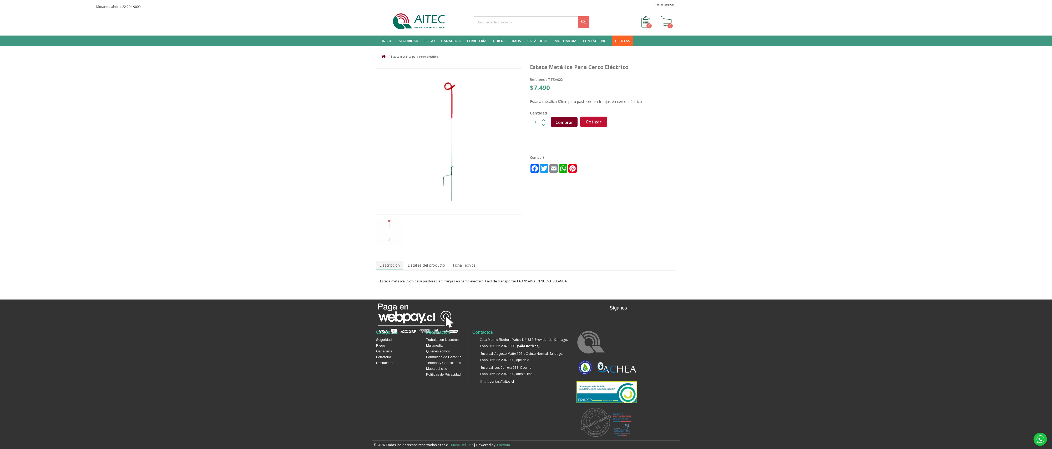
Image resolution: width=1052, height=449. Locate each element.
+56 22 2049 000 (502, 346)
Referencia (538, 79)
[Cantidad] (535, 122)
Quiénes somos (438, 351)
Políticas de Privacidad (443, 374)
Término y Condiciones (443, 363)
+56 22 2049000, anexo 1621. (512, 374)
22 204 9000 (131, 6)
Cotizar (593, 122)
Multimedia (434, 345)
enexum (504, 444)
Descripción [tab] (390, 265)
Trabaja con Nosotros (442, 340)
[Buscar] (531, 21)
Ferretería (383, 357)
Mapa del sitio (436, 369)
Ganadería (384, 351)
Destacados (385, 363)
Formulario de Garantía (443, 357)
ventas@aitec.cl (502, 381)
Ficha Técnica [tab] (464, 265)
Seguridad (384, 340)
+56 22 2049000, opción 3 (509, 360)
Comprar (564, 122)
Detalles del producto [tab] (426, 265)
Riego (380, 345)
